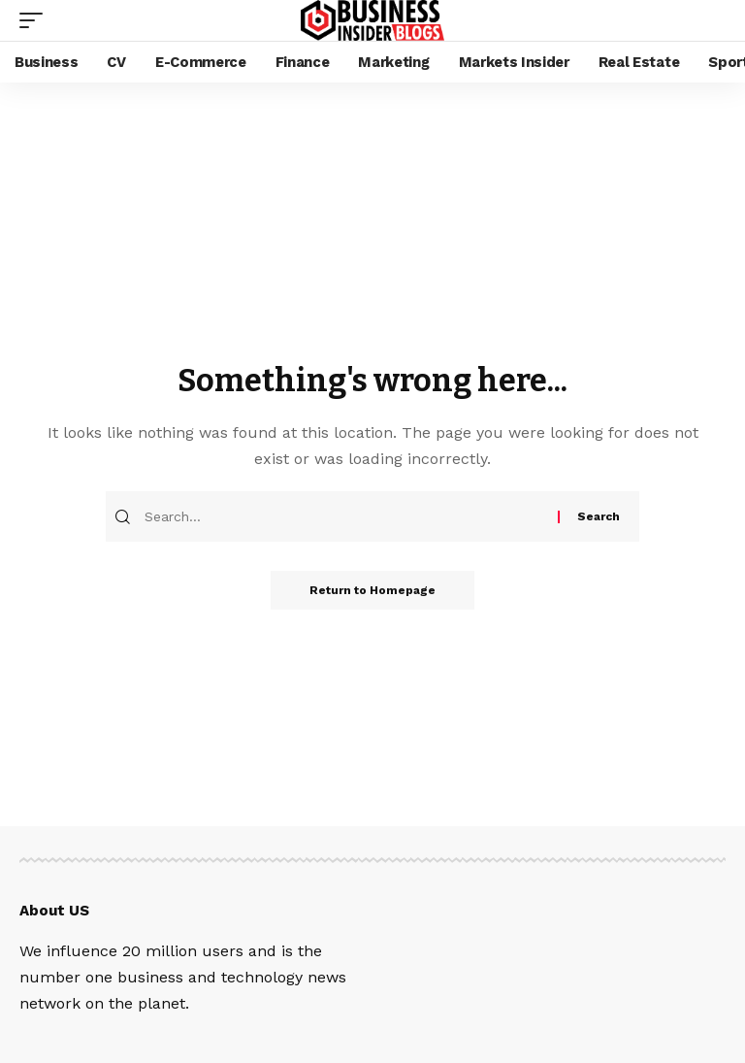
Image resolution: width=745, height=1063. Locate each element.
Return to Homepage (372, 590)
